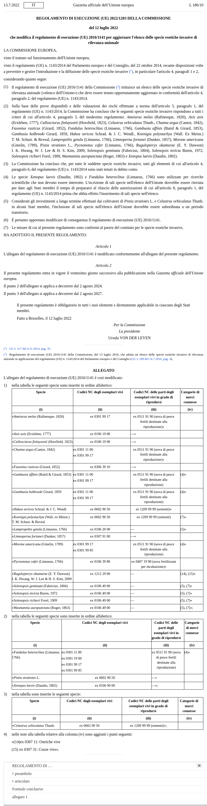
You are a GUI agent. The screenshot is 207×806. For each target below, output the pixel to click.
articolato (21, 781)
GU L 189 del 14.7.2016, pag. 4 (151, 359)
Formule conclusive (27, 789)
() (131, 71)
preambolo (21, 774)
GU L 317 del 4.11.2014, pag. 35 (29, 348)
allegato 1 (20, 797)
